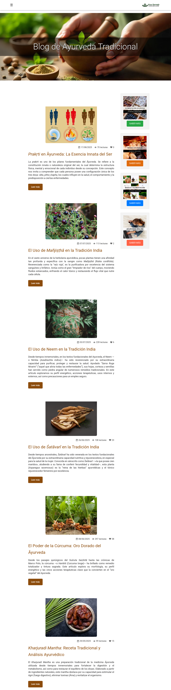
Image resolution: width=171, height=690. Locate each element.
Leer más (35, 187)
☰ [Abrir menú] (11, 5)
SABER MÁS (135, 123)
